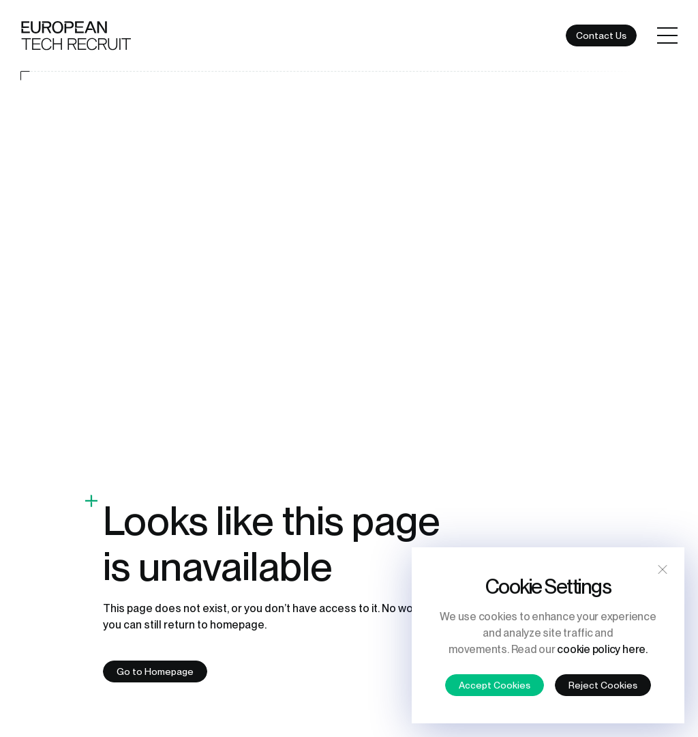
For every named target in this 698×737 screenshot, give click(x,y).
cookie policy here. (602, 649)
